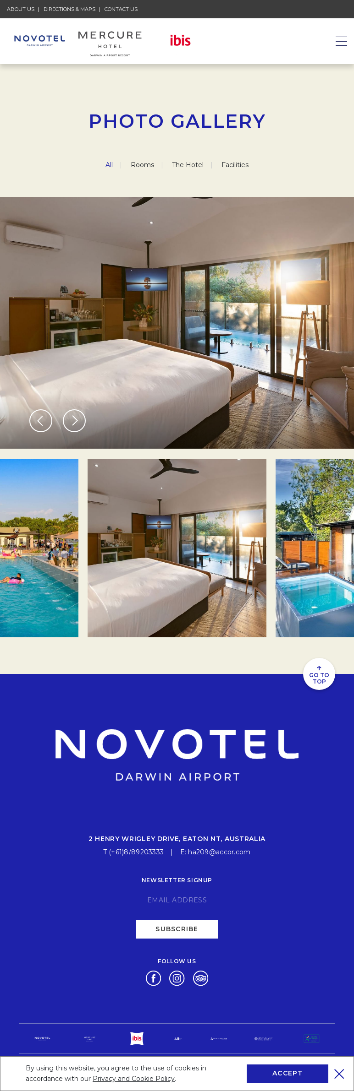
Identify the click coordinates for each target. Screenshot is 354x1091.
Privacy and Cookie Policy (134, 1079)
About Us (20, 9)
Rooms (142, 165)
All (109, 165)
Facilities (235, 165)
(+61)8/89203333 (136, 852)
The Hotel (188, 165)
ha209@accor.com (219, 852)
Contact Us (121, 9)
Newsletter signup (177, 880)
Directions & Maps (69, 9)
